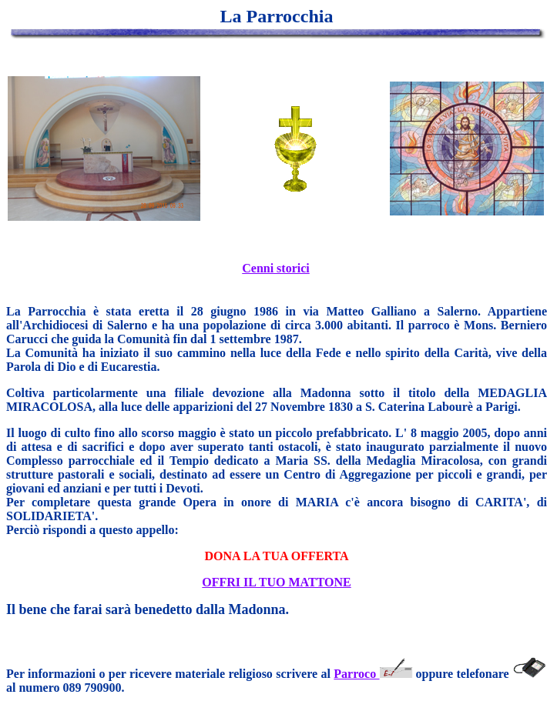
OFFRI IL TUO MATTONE (276, 582)
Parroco (374, 673)
